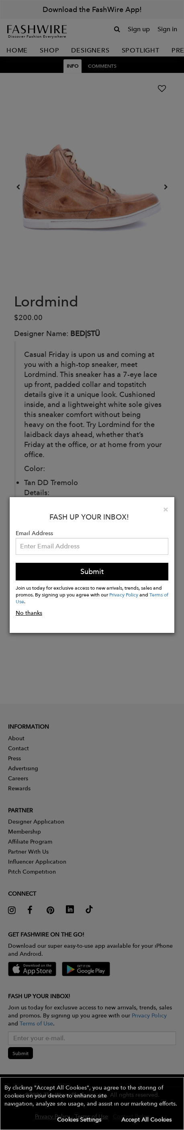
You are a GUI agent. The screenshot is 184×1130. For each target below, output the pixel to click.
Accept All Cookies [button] (146, 1119)
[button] (92, 1103)
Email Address (34, 533)
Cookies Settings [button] (79, 1119)
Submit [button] (92, 571)
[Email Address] (92, 546)
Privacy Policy (123, 594)
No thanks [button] (29, 612)
